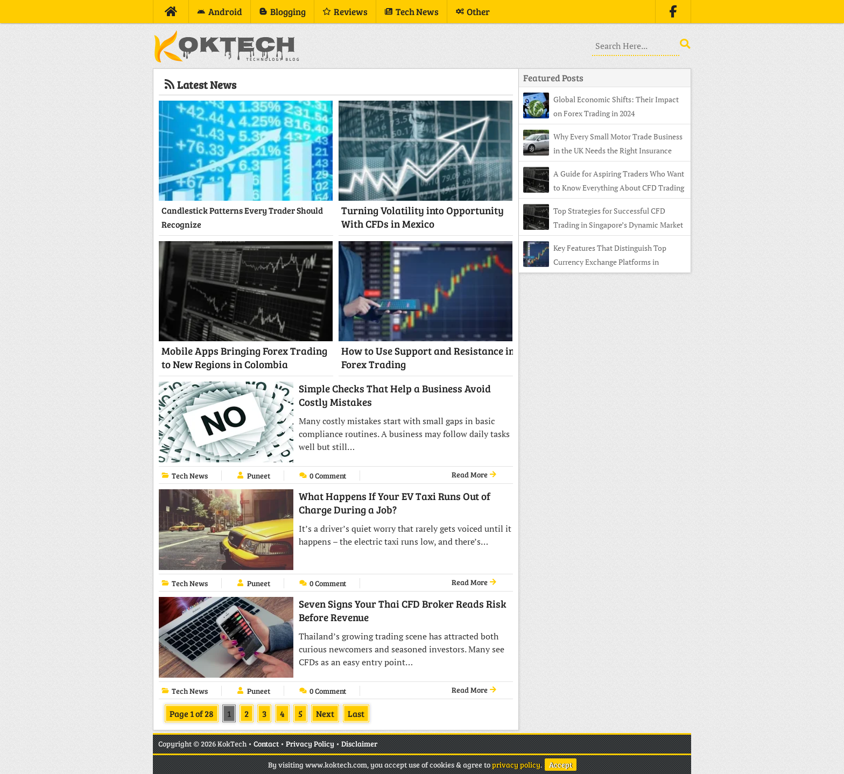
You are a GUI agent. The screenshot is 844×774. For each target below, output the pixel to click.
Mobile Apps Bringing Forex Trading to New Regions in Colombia (244, 357)
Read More (474, 474)
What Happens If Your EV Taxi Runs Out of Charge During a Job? (394, 502)
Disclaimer (359, 743)
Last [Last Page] (356, 713)
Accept (560, 764)
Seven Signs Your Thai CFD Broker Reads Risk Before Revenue (403, 610)
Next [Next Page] (325, 713)
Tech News (190, 475)
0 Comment (328, 475)
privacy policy (516, 764)
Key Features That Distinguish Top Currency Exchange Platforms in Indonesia (594, 262)
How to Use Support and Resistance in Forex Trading (428, 357)
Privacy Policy (310, 743)
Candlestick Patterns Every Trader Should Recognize (242, 217)
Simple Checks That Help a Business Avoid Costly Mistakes (395, 395)
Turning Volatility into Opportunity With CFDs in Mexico (422, 216)
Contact (266, 743)
